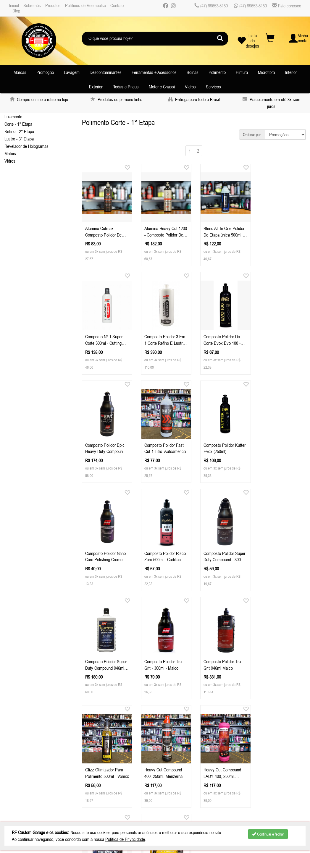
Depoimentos (23, 786)
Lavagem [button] (72, 72)
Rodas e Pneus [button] (125, 86)
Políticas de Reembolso (85, 5)
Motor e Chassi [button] (162, 86)
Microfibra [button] (266, 72)
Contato (117, 5)
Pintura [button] (242, 72)
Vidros (9, 161)
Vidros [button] (190, 86)
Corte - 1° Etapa (18, 124)
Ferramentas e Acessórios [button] (154, 72)
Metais (10, 153)
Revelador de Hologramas (26, 146)
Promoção (45, 72)
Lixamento (13, 116)
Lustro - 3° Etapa (19, 138)
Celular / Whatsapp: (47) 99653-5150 (115, 756)
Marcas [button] (20, 72)
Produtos (53, 5)
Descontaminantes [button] (106, 72)
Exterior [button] (95, 86)
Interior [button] (291, 72)
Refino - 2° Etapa (19, 131)
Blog (16, 10)
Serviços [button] (213, 86)
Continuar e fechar (268, 834)
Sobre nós (32, 5)
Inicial (14, 5)
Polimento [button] (217, 72)
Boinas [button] (192, 72)
